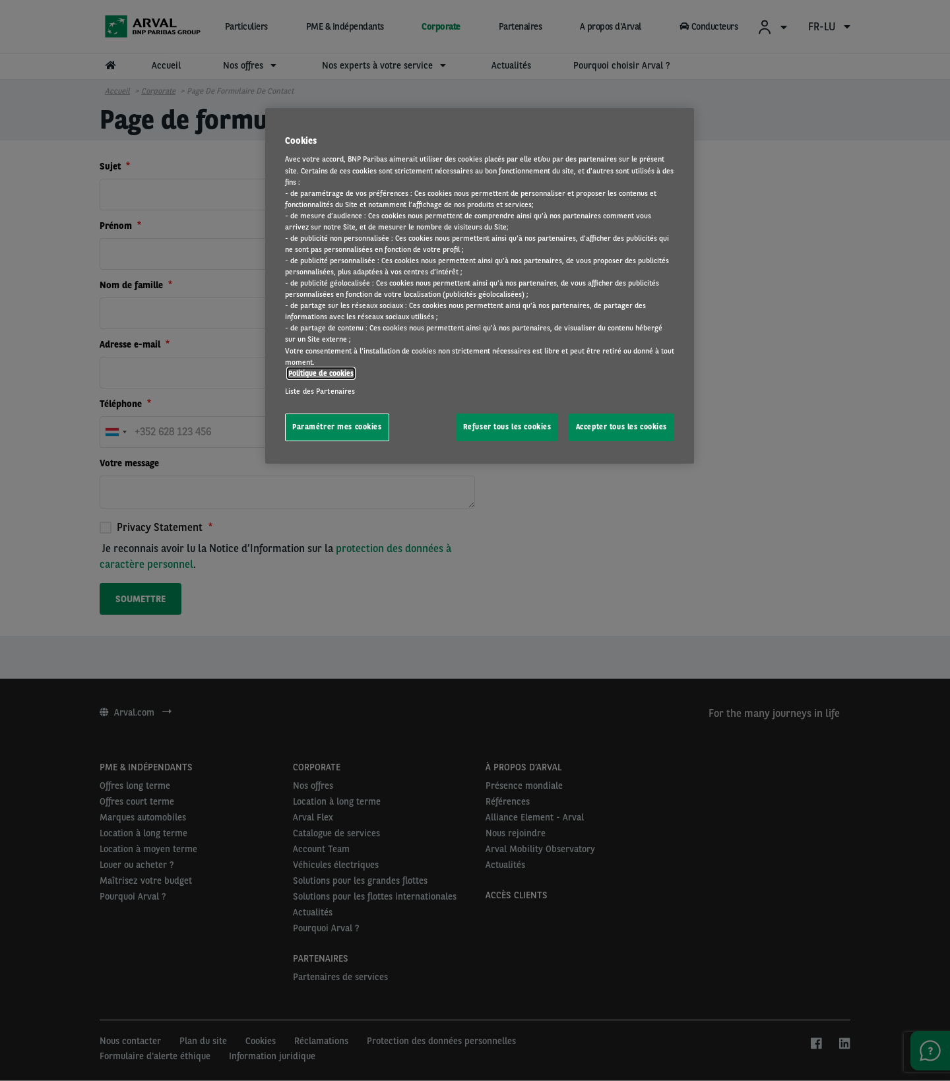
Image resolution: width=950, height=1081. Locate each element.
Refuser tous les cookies (507, 426)
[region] (479, 286)
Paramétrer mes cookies (337, 426)
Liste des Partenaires (320, 391)
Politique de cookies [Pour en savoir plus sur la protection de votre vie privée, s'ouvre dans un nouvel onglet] (321, 373)
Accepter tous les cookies (621, 426)
